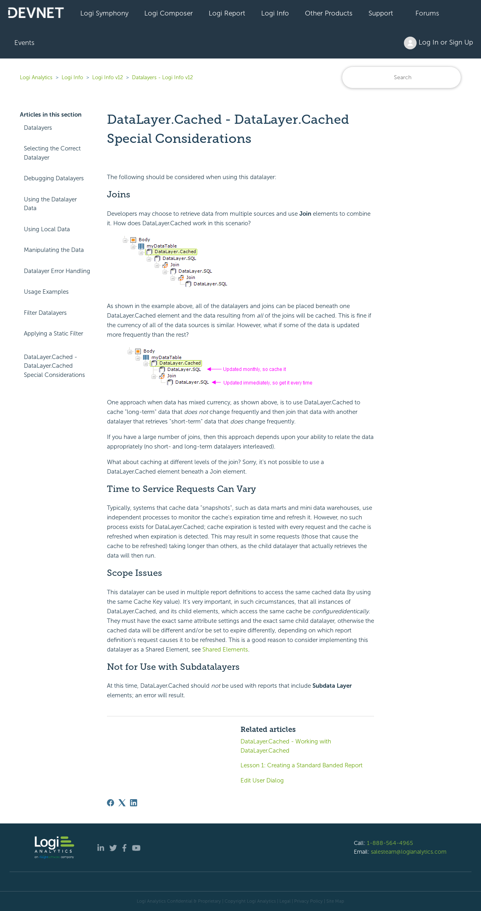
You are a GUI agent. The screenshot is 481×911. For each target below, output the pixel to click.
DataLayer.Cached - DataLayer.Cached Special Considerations (54, 365)
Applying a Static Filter (53, 333)
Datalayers (38, 127)
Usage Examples (46, 291)
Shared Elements (225, 649)
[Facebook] (110, 802)
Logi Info (275, 13)
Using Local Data (47, 229)
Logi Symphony (104, 13)
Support (381, 13)
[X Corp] (122, 802)
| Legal (284, 901)
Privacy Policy (308, 901)
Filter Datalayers (45, 312)
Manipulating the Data (54, 250)
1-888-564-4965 (390, 843)
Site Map (335, 901)
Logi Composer (168, 13)
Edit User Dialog (262, 780)
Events (24, 43)
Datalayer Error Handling (57, 271)
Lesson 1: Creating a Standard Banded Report (301, 765)
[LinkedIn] (133, 802)
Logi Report (227, 13)
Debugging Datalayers (54, 178)
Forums (427, 13)
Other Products (329, 13)
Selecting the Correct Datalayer (52, 153)
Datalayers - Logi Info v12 (162, 77)
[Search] (401, 77)
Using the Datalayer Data (50, 204)
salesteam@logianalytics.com (408, 851)
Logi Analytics (36, 77)
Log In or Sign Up (438, 43)
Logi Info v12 (107, 77)
